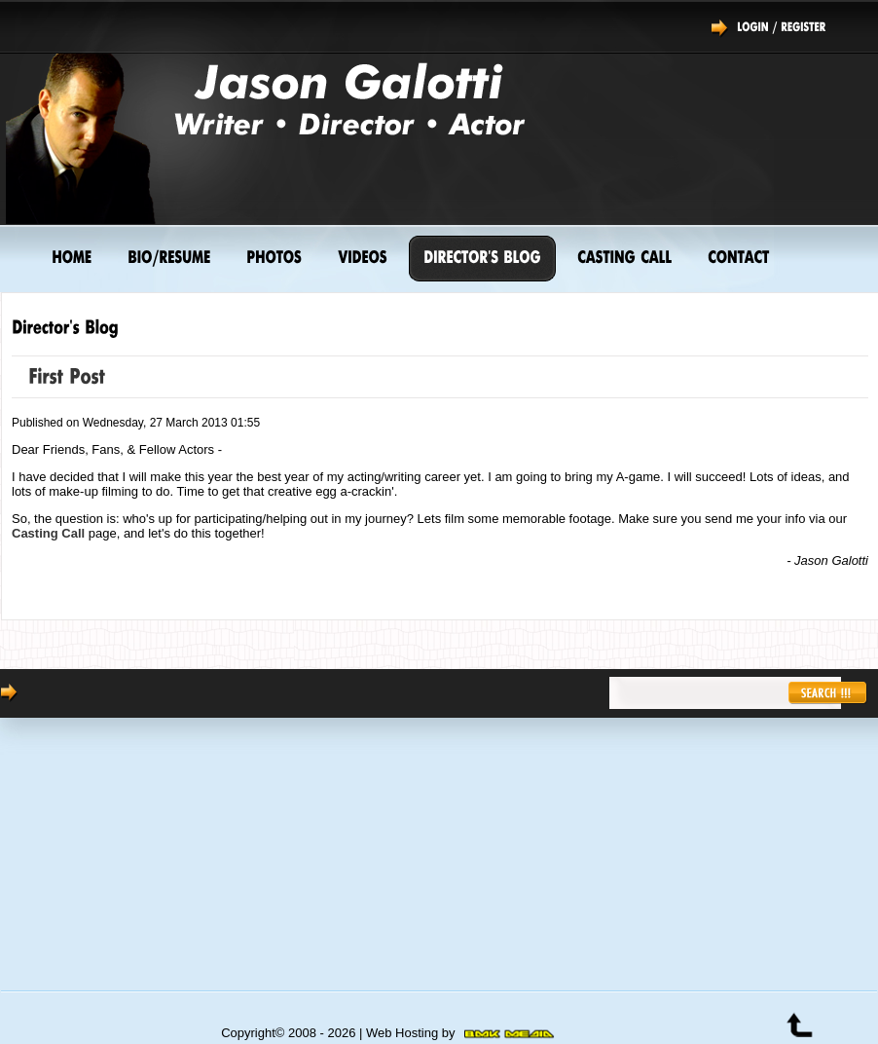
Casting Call (48, 533)
